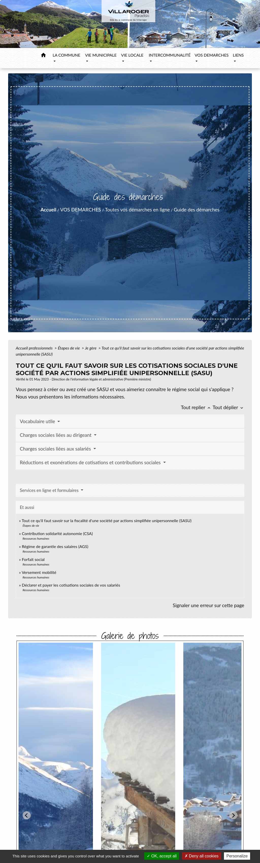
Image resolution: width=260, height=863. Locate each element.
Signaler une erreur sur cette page (208, 605)
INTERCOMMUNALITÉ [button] (169, 55)
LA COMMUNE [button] (66, 55)
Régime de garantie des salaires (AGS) (55, 546)
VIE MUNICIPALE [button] (101, 55)
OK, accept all (161, 856)
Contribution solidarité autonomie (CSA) (57, 533)
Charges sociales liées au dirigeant (56, 435)
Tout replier (197, 407)
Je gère (91, 347)
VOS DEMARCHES (80, 209)
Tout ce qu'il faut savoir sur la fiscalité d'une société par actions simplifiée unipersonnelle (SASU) (106, 520)
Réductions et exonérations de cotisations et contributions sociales (91, 462)
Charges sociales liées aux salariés (56, 449)
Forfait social (33, 559)
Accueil (48, 209)
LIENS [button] (238, 55)
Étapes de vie (69, 347)
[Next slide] (233, 815)
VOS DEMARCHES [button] (211, 55)
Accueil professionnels (35, 347)
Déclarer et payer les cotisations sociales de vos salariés (71, 585)
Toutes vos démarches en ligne (137, 209)
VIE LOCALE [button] (132, 55)
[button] (43, 56)
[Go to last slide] (27, 815)
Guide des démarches (196, 209)
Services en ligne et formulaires (50, 490)
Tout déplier (228, 407)
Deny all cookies (202, 856)
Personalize (237, 856)
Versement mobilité (39, 572)
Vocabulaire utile (38, 421)
